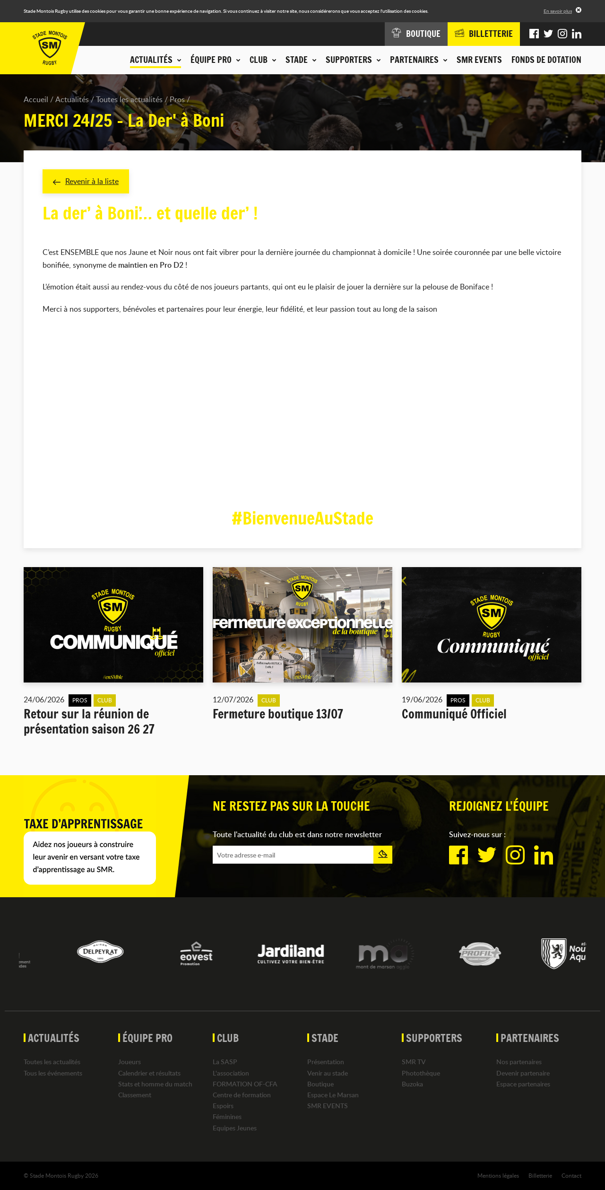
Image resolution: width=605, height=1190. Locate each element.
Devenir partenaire (523, 1072)
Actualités (72, 99)
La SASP (225, 1061)
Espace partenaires (523, 1083)
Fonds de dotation (546, 59)
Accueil (36, 99)
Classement (134, 1094)
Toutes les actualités (129, 99)
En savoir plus (558, 11)
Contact (571, 1175)
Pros (177, 99)
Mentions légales (498, 1175)
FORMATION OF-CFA (245, 1083)
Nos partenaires (519, 1061)
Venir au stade (327, 1072)
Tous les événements (53, 1072)
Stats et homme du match (155, 1083)
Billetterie (540, 1175)
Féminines (227, 1116)
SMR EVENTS (479, 59)
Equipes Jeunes (235, 1127)
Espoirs (223, 1105)
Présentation (325, 1061)
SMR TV (414, 1061)
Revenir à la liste (86, 181)
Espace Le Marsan (333, 1094)
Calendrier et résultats (149, 1072)
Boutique (320, 1083)
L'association (231, 1072)
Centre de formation (242, 1094)
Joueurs (129, 1061)
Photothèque (421, 1072)
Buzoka (412, 1083)
